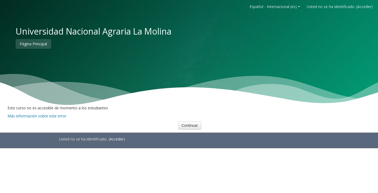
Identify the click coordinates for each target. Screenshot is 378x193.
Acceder (364, 6)
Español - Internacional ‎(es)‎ (275, 6)
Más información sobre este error (37, 115)
